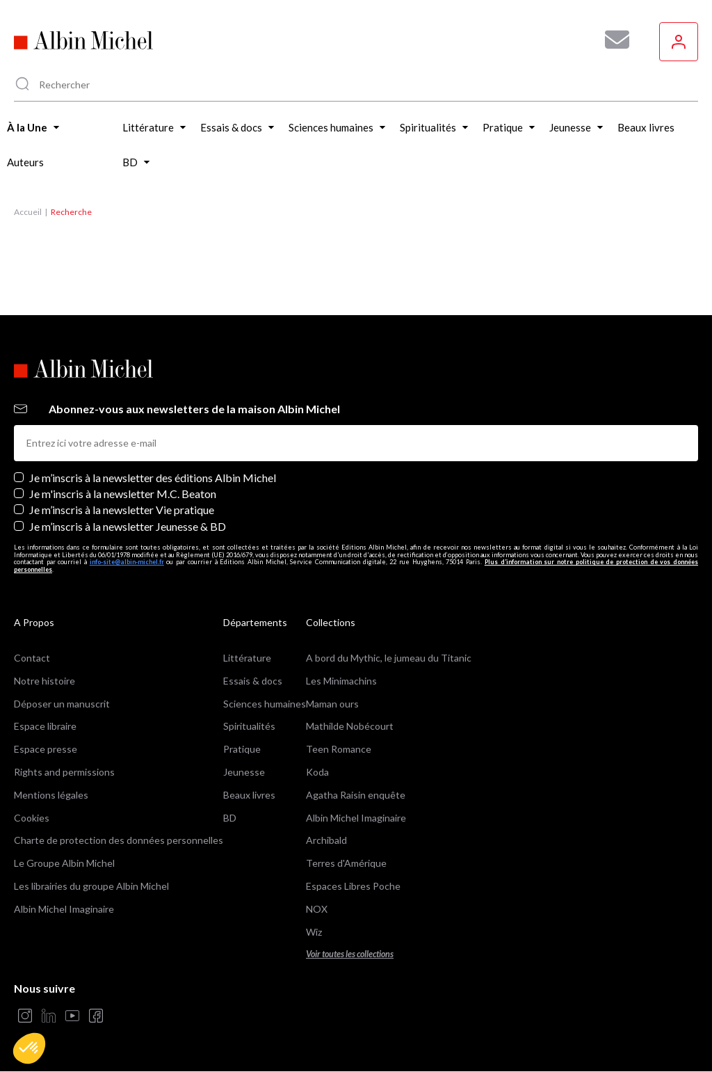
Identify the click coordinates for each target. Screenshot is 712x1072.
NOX (316, 909)
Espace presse (45, 749)
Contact (32, 658)
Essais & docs (252, 681)
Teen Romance (338, 749)
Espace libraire (45, 726)
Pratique (242, 749)
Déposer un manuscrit (62, 704)
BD (229, 818)
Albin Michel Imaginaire (64, 909)
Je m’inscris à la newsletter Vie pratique (121, 509)
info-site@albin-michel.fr (127, 562)
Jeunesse (244, 772)
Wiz (314, 932)
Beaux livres (249, 795)
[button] (29, 1048)
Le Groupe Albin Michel (64, 863)
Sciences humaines (264, 704)
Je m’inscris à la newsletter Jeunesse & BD (127, 526)
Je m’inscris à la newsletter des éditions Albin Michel (152, 477)
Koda (317, 772)
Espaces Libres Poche (353, 886)
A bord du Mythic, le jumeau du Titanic (388, 658)
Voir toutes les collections (350, 954)
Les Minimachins (341, 681)
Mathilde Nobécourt (350, 726)
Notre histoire (44, 681)
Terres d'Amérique (346, 863)
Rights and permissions (64, 772)
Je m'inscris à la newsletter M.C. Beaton (122, 493)
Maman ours (332, 704)
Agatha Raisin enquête (355, 795)
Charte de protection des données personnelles (118, 840)
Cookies (31, 818)
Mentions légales (51, 795)
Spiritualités (249, 726)
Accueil (28, 212)
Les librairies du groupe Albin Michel (91, 886)
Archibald (326, 840)
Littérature (247, 658)
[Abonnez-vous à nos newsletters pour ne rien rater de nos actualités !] (612, 40)
